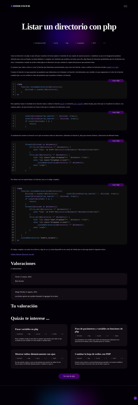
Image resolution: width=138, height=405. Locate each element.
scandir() (109, 67)
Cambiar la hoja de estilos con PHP (93, 354)
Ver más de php (69, 376)
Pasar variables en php (26, 329)
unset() (62, 104)
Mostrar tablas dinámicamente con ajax (35, 354)
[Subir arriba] (135, 398)
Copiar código (116, 80)
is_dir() (116, 67)
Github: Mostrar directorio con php (22, 254)
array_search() (78, 104)
